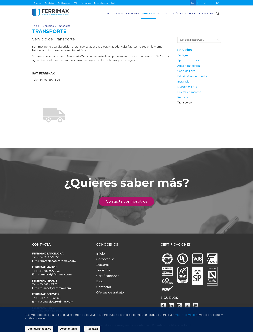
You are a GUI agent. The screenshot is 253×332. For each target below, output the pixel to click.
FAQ (75, 3)
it (212, 2)
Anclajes (182, 55)
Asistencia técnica (188, 65)
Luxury (163, 13)
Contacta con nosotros (128, 201)
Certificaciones (64, 3)
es (192, 2)
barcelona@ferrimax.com (58, 261)
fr (199, 2)
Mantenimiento (187, 86)
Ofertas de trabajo (110, 292)
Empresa (37, 3)
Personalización (101, 3)
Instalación (184, 81)
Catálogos (178, 13)
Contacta (206, 13)
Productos (115, 13)
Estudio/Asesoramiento (192, 76)
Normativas (86, 3)
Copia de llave (186, 71)
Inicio (36, 25)
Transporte (184, 102)
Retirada (182, 97)
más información (186, 321)
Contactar (103, 287)
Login (113, 3)
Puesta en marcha (189, 92)
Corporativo (105, 259)
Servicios (148, 13)
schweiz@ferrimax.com (57, 301)
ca (217, 2)
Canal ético (49, 3)
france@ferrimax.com (56, 288)
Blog (192, 13)
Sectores (132, 13)
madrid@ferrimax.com (56, 274)
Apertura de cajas (188, 60)
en (205, 2)
